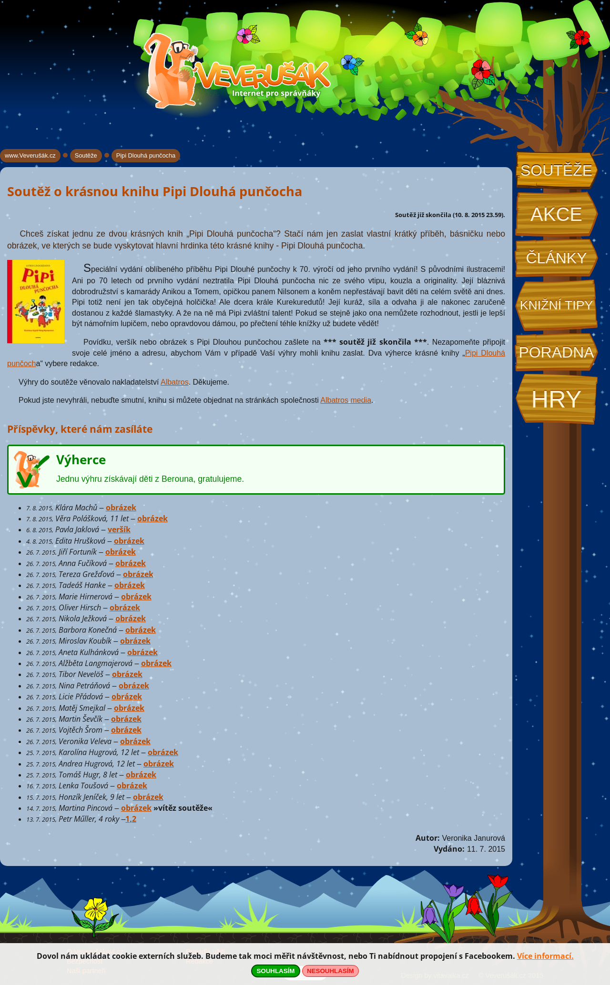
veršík (119, 529)
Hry (556, 399)
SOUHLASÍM (275, 971)
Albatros (175, 382)
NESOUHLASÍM (330, 971)
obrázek (121, 507)
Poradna (556, 352)
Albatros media (345, 400)
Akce (556, 214)
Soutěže (556, 170)
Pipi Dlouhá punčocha (146, 155)
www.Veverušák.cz (30, 155)
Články (556, 258)
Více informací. (545, 956)
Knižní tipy (556, 305)
